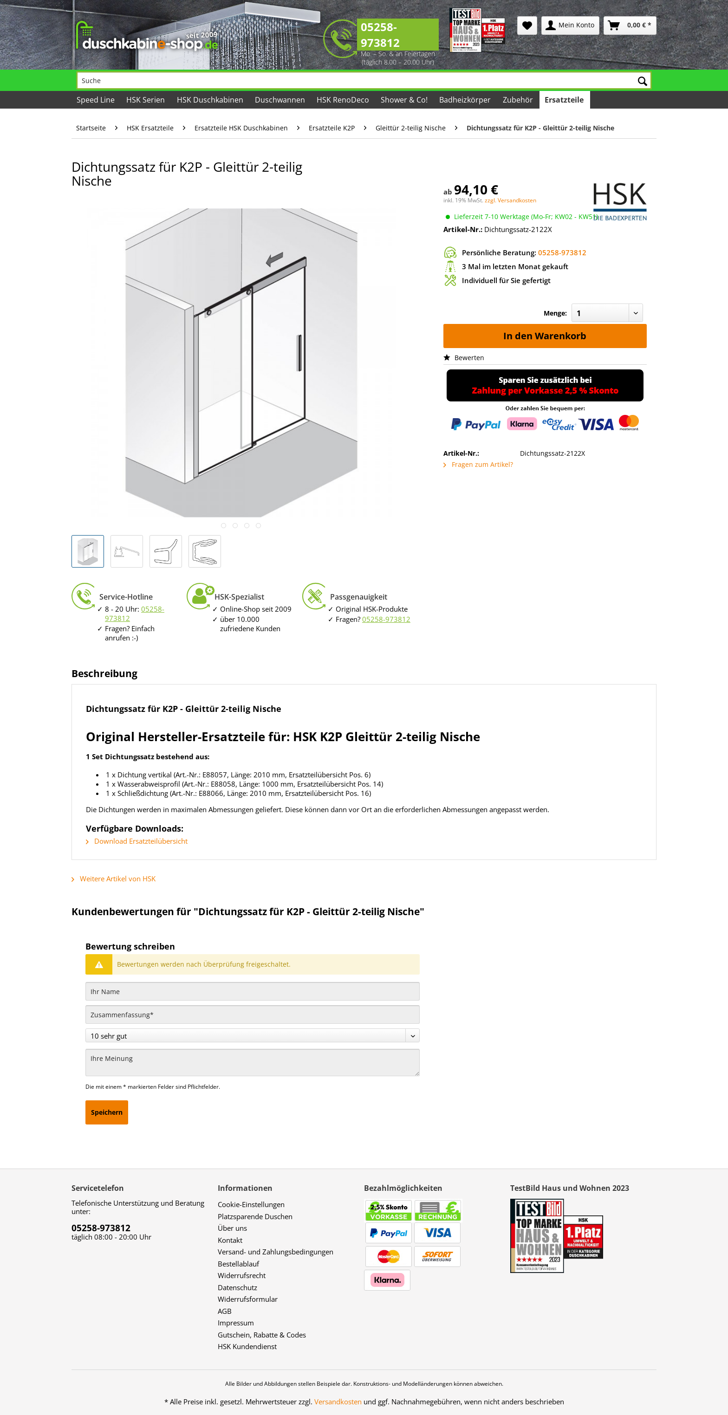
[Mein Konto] (570, 25)
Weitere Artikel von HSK (114, 878)
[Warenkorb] (630, 25)
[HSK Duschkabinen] (210, 100)
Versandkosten (338, 1401)
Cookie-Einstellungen (251, 1204)
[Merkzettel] (527, 25)
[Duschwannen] (281, 100)
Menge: (555, 313)
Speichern (107, 1112)
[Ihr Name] (252, 991)
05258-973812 (380, 34)
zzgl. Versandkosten (510, 200)
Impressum (236, 1322)
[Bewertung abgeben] (252, 1035)
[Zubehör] (518, 100)
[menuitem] (527, 25)
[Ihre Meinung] (252, 1062)
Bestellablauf (238, 1263)
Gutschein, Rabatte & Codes (262, 1334)
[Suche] (364, 80)
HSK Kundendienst (247, 1346)
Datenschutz (237, 1287)
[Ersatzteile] (565, 100)
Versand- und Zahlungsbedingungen (275, 1251)
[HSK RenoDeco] (344, 100)
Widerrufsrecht (242, 1275)
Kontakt (230, 1240)
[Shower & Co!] (405, 100)
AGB (225, 1311)
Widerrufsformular (248, 1299)
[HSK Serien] (146, 100)
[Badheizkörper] (465, 100)
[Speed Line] (96, 100)
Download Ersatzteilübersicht (137, 841)
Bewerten (463, 357)
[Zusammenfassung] (252, 1014)
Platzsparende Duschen (255, 1216)
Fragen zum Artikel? (478, 464)
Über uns (232, 1228)
